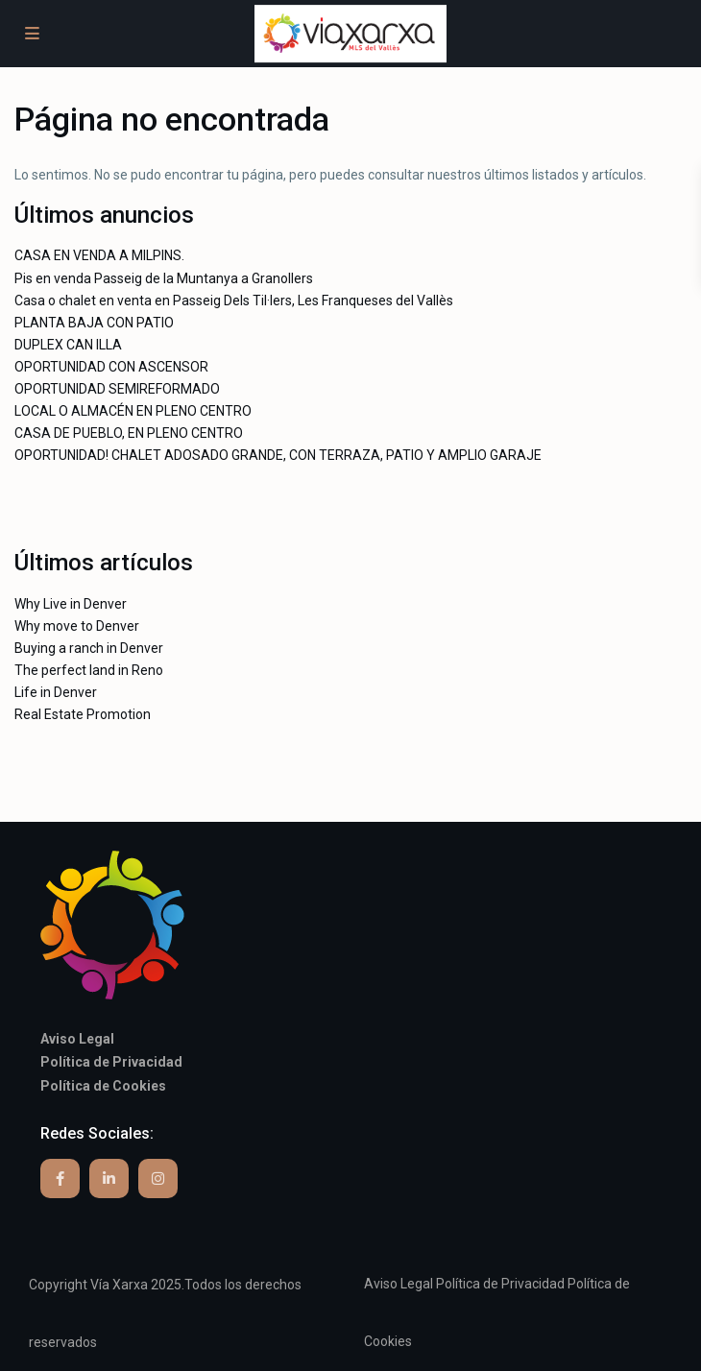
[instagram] (158, 1178)
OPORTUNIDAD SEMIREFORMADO (117, 389)
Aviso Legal (398, 1283)
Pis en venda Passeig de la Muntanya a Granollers (163, 278)
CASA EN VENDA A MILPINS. (99, 255)
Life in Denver (55, 692)
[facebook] (60, 1178)
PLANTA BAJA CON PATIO (94, 322)
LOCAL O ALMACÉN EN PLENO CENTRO (133, 411)
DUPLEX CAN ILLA (68, 344)
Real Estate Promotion (82, 714)
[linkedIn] (109, 1178)
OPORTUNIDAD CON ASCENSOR (111, 366)
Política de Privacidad (500, 1283)
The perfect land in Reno (88, 670)
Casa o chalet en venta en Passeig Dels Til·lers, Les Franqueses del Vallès (233, 300)
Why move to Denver (76, 626)
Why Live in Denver (70, 604)
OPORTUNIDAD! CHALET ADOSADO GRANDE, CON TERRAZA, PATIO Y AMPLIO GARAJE (278, 455)
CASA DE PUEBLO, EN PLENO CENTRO (128, 433)
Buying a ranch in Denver (88, 648)
